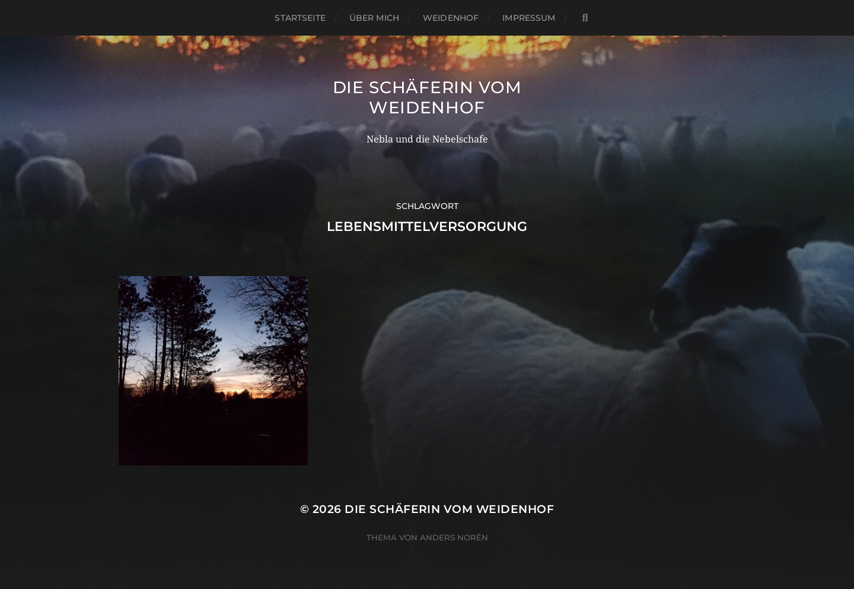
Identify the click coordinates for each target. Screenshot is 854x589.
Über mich (374, 17)
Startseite (300, 17)
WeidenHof (451, 17)
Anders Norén (454, 537)
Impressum (528, 17)
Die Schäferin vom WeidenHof (427, 97)
